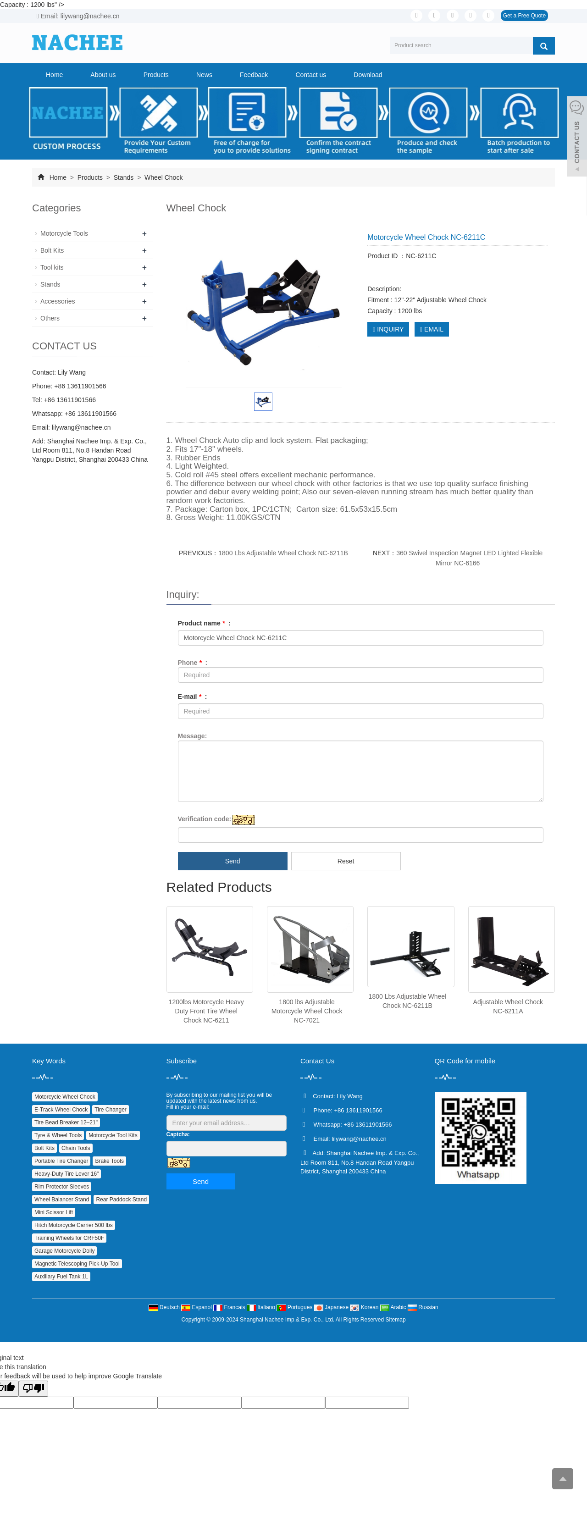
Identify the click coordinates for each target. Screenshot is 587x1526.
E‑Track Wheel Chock (61, 1109)
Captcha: (178, 1134)
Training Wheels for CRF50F (69, 1238)
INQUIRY (388, 329)
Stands (123, 177)
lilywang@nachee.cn (81, 427)
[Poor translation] (33, 1389)
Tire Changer (110, 1109)
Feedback (254, 74)
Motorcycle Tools (64, 233)
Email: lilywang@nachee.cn (78, 16)
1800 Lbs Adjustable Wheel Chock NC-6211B (283, 553)
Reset (346, 861)
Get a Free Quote (524, 15)
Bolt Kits (52, 250)
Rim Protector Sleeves (61, 1186)
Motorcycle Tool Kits (113, 1135)
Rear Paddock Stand (121, 1199)
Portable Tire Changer (61, 1161)
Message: (192, 736)
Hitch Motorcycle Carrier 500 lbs (73, 1225)
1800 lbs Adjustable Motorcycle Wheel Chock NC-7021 (307, 1011)
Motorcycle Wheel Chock (64, 1097)
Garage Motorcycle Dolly (64, 1251)
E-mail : (192, 696)
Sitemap (396, 1319)
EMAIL (431, 329)
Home (54, 74)
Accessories (57, 301)
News (204, 74)
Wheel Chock (163, 177)
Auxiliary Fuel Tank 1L (61, 1276)
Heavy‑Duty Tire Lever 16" (66, 1174)
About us (103, 74)
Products (156, 74)
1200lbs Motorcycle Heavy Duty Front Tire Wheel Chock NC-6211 (206, 1011)
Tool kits (52, 267)
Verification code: (205, 819)
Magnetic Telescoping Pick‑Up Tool (77, 1264)
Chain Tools (75, 1148)
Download (368, 74)
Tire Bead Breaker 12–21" (66, 1122)
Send (232, 861)
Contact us (310, 74)
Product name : (204, 623)
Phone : (193, 662)
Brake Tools (109, 1161)
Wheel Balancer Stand (61, 1199)
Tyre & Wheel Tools (58, 1135)
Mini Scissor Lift (53, 1212)
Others (50, 318)
